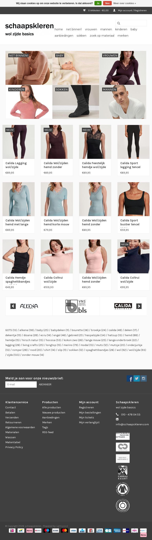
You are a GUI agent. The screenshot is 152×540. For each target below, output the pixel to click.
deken (131, 330)
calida (115, 330)
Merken (123, 35)
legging (12, 345)
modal (87, 345)
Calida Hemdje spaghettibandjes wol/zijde (17, 280)
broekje (98, 330)
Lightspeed (62, 526)
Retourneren (13, 422)
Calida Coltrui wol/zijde (53, 279)
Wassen (10, 437)
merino (70, 345)
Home (59, 29)
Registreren (86, 407)
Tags (45, 427)
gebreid (75, 335)
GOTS (11, 330)
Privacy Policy (14, 447)
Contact (10, 407)
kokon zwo (73, 340)
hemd (131, 335)
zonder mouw (33, 355)
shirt (49, 350)
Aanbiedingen (51, 417)
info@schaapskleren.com (132, 424)
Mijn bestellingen (90, 412)
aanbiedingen (64, 35)
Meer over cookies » (125, 3)
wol (122, 350)
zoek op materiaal (102, 35)
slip (62, 350)
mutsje (117, 345)
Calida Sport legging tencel (130, 165)
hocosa (53, 340)
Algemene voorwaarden (20, 427)
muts (102, 345)
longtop (53, 345)
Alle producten (51, 407)
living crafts (33, 345)
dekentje (13, 335)
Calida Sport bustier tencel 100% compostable (129, 223)
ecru (45, 335)
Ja (98, 3)
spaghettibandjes (100, 350)
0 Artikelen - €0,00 (96, 10)
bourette (80, 330)
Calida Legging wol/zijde (16, 165)
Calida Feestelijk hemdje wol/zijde (94, 165)
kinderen (121, 29)
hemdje (12, 340)
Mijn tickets (86, 417)
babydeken (60, 330)
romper (20, 350)
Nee (107, 3)
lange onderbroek (123, 340)
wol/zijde (137, 350)
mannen (106, 29)
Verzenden (12, 417)
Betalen (10, 412)
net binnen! (74, 29)
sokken (81, 35)
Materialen (12, 432)
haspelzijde (95, 335)
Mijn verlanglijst (89, 422)
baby (134, 29)
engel (59, 335)
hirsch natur (32, 340)
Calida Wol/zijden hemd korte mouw (56, 222)
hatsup (115, 335)
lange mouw (95, 340)
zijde (13, 355)
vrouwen (91, 29)
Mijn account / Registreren (130, 10)
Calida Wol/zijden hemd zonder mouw (56, 165)
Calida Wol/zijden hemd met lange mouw (17, 223)
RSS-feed (47, 432)
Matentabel (12, 442)
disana (31, 335)
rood (36, 350)
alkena (26, 330)
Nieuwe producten (53, 412)
